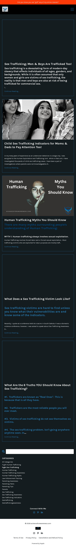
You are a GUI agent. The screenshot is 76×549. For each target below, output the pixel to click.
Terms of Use (18, 538)
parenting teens (8, 484)
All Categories (7, 462)
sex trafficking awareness (12, 495)
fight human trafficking (11, 465)
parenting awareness (10, 481)
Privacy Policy (31, 538)
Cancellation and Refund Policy (51, 538)
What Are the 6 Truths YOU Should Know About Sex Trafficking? (37, 386)
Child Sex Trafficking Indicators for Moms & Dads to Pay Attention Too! (35, 145)
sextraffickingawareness (11, 503)
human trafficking (9, 470)
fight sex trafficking (10, 467)
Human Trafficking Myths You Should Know (35, 220)
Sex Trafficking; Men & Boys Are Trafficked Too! (38, 64)
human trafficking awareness (13, 473)
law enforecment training (12, 478)
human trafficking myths (12, 476)
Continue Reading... (11, 91)
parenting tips (7, 486)
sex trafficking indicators (12, 497)
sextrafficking (7, 500)
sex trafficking (7, 492)
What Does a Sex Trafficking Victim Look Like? (37, 299)
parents (5, 489)
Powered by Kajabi (38, 543)
